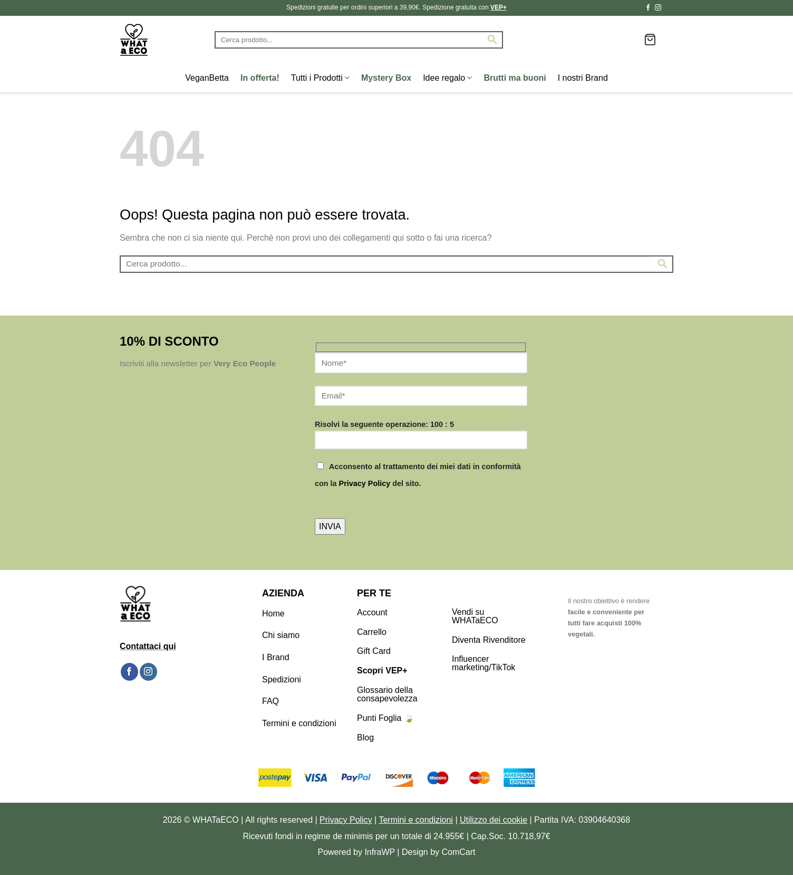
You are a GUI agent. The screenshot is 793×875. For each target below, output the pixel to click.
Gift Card (374, 650)
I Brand (275, 657)
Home (273, 613)
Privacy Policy (365, 483)
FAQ (270, 701)
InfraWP (379, 852)
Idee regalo (447, 78)
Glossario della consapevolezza (387, 694)
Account (372, 612)
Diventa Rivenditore (489, 639)
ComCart (459, 852)
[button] (650, 39)
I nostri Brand (583, 77)
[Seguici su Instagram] (658, 8)
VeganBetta (207, 77)
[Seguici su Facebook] (648, 8)
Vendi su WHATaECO (475, 616)
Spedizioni (281, 679)
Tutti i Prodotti (320, 78)
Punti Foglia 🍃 (385, 718)
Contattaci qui (148, 646)
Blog (365, 737)
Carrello (371, 631)
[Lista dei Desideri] (632, 39)
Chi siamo (280, 635)
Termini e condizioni (299, 723)
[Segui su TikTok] (668, 8)
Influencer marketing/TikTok (483, 663)
